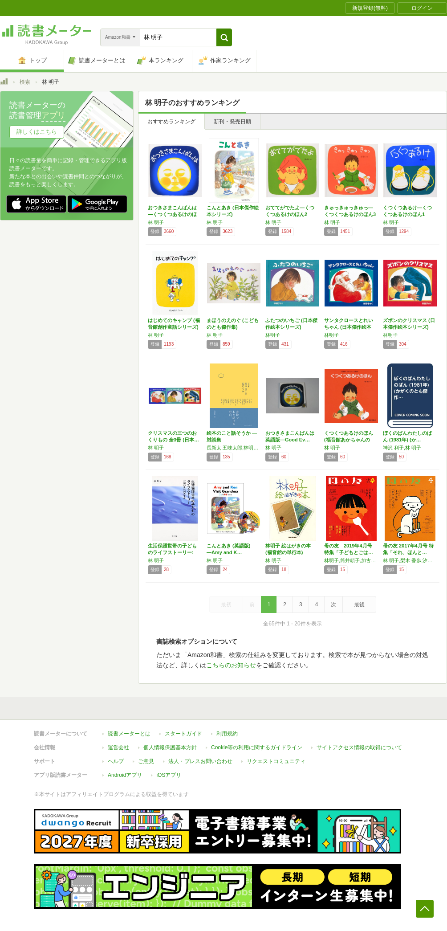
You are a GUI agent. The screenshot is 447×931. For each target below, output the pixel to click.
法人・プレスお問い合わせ (200, 761)
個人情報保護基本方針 (170, 747)
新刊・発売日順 (232, 121)
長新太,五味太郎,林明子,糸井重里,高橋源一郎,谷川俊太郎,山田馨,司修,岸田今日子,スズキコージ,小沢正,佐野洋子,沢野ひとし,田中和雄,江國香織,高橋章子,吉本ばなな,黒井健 (234, 447)
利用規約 (227, 733)
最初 (226, 604)
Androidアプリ (125, 775)
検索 (25, 82)
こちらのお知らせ (231, 665)
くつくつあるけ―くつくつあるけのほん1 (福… (407, 214)
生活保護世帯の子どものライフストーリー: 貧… (172, 552)
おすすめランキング (171, 121)
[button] (224, 37)
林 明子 (156, 222)
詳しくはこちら (36, 131)
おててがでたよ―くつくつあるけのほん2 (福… (289, 214)
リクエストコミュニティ (276, 761)
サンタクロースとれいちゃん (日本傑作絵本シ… (348, 327)
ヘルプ (116, 761)
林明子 (272, 335)
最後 (359, 604)
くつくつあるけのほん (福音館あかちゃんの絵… (348, 439)
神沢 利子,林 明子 (402, 447)
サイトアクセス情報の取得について (359, 747)
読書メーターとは (129, 733)
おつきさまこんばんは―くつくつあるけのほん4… (172, 214)
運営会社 (118, 747)
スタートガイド (183, 733)
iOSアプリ (168, 775)
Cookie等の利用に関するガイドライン (256, 747)
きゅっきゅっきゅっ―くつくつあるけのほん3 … (350, 214)
